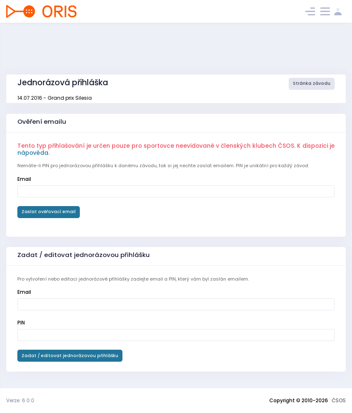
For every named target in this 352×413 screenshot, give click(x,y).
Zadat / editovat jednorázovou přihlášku (70, 356)
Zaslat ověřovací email (49, 212)
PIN (21, 322)
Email (24, 178)
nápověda (32, 153)
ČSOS (339, 400)
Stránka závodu (311, 83)
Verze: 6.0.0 (20, 400)
